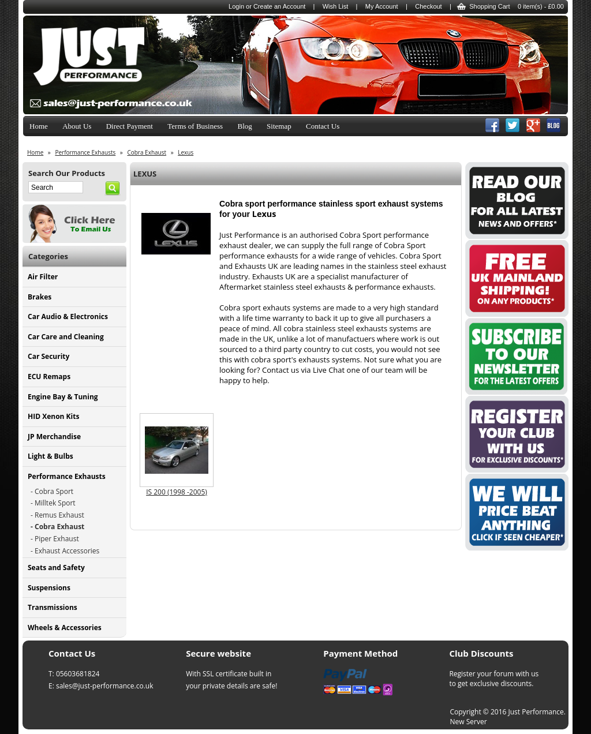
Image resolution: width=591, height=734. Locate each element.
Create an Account (279, 6)
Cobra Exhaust (146, 152)
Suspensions (49, 588)
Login (236, 6)
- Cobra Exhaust (57, 526)
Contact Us (322, 126)
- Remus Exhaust (57, 515)
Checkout (428, 6)
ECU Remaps (49, 376)
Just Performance (536, 712)
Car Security (48, 356)
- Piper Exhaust (55, 539)
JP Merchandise (54, 436)
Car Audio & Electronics (68, 316)
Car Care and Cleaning (66, 337)
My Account (381, 6)
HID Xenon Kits (53, 416)
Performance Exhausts (67, 476)
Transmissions (52, 607)
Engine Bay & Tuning (63, 397)
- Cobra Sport (52, 491)
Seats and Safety (56, 567)
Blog (244, 126)
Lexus (185, 152)
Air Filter (43, 277)
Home (38, 126)
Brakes (39, 297)
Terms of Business (195, 126)
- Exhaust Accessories (65, 551)
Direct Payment (129, 126)
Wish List (336, 6)
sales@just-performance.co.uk (105, 686)
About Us (76, 126)
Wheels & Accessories (65, 627)
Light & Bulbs (50, 456)
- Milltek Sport (53, 503)
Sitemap (279, 126)
